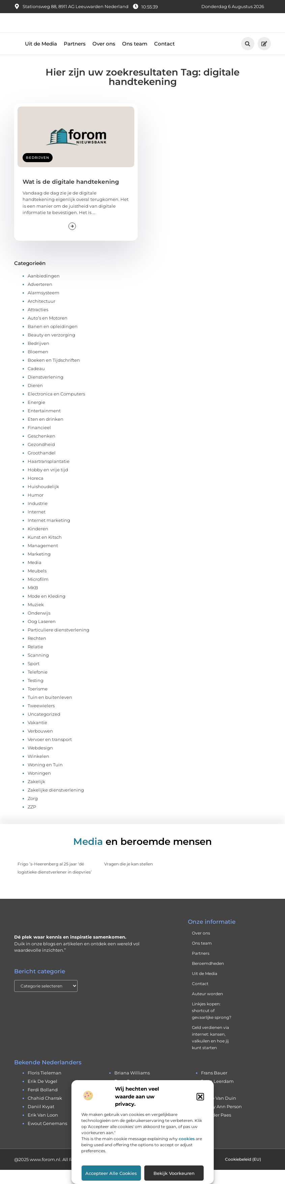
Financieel (39, 441)
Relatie (35, 660)
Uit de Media (41, 58)
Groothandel (42, 467)
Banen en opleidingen (53, 340)
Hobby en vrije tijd (48, 483)
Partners (75, 58)
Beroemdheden (208, 977)
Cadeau (36, 382)
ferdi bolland (43, 1104)
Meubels (37, 585)
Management (43, 559)
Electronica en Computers (56, 408)
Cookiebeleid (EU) (243, 1173)
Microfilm (38, 593)
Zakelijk (36, 795)
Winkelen (38, 770)
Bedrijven (37, 172)
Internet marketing (49, 534)
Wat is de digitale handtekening (71, 196)
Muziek (36, 618)
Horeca (36, 492)
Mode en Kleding (46, 610)
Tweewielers (41, 719)
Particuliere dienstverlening (58, 644)
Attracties (38, 323)
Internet (37, 526)
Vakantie (37, 736)
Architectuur (41, 315)
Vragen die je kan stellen (128, 878)
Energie (36, 416)
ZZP (32, 821)
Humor (36, 509)
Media (34, 576)
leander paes (216, 1129)
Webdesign (40, 762)
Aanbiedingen (44, 290)
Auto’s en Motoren (47, 332)
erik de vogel (42, 1095)
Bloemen (38, 365)
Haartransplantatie (48, 475)
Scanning (38, 669)
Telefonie (38, 686)
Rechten (37, 652)
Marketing (39, 568)
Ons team (134, 58)
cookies (187, 1138)
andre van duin (218, 1112)
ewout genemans (47, 1138)
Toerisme (38, 703)
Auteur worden (207, 1008)
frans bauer (214, 1087)
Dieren (35, 399)
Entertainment (44, 424)
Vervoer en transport (50, 753)
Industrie (38, 517)
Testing (36, 694)
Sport (33, 677)
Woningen (39, 787)
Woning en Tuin (45, 778)
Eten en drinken (45, 433)
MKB (33, 601)
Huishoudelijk (43, 500)
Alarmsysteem (43, 306)
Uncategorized (44, 728)
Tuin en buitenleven (50, 711)
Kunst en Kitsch (45, 551)
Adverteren (40, 298)
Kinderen (38, 542)
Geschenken (41, 450)
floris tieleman (44, 1087)
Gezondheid (41, 458)
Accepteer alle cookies (111, 1173)
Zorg (33, 812)
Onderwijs (39, 627)
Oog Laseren (42, 635)
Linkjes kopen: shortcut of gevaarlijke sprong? (211, 1025)
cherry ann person (221, 1121)
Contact (164, 58)
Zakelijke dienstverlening (56, 804)
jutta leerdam (217, 1095)
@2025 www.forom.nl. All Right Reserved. (59, 1173)
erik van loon (43, 1129)
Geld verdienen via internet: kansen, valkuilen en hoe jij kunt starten (210, 1052)
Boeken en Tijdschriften (54, 374)
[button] (200, 1096)
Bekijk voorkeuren (174, 1173)
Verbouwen (40, 745)
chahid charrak (45, 1112)
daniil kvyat (41, 1121)
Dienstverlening (45, 391)
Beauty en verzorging (51, 349)
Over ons (103, 58)
